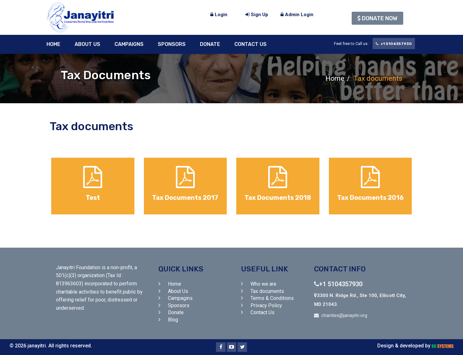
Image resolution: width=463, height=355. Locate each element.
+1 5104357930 (338, 284)
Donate (210, 44)
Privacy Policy (266, 305)
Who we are (263, 284)
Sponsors (172, 44)
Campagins (180, 298)
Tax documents (267, 291)
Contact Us (250, 44)
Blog (173, 320)
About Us (87, 44)
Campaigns (129, 44)
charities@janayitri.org (344, 315)
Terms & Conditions (272, 298)
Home (53, 44)
